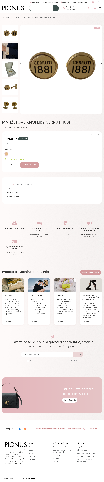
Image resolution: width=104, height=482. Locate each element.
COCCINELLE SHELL (36, 296)
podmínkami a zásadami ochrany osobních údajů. (58, 361)
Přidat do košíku (29, 165)
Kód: (90, 135)
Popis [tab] (11, 184)
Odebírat (77, 354)
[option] (10, 33)
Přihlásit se (95, 8)
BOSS (31, 450)
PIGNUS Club (57, 455)
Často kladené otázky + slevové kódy (85, 461)
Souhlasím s (53, 361)
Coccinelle (33, 447)
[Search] (44, 8)
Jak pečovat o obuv (84, 450)
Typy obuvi (80, 447)
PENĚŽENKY (8, 296)
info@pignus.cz (74, 429)
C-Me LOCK (60, 296)
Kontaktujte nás (70, 400)
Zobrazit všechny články (91, 272)
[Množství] (11, 165)
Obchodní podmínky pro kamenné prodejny (62, 451)
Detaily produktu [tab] (24, 184)
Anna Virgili (33, 453)
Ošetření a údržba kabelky (86, 456)
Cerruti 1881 (33, 456)
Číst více (7, 321)
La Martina (33, 460)
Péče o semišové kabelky (86, 453)
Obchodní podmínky (60, 447)
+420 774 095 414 (71, 9)
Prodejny (56, 458)
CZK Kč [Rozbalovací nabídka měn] (96, 2)
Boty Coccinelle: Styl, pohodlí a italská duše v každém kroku (90, 298)
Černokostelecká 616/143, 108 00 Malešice (50, 429)
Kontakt (55, 462)
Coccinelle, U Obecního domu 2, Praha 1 (44, 2)
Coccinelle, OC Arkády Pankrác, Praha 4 (74, 2)
